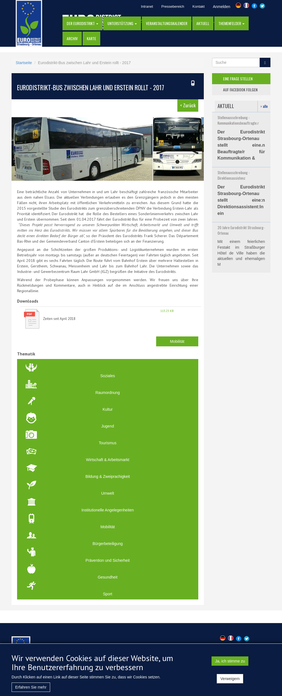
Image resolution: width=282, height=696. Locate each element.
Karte (91, 38)
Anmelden (221, 6)
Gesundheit (108, 577)
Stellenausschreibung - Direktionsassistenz (234, 175)
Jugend (107, 426)
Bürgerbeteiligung (108, 543)
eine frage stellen (238, 78)
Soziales (107, 376)
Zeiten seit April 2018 (59, 318)
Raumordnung (107, 392)
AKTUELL (202, 23)
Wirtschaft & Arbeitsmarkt (107, 459)
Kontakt (198, 6)
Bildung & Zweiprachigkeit (107, 476)
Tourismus (107, 443)
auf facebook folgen (240, 89)
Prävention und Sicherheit (108, 560)
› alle (264, 106)
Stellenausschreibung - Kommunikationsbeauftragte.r (238, 120)
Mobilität (177, 341)
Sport (107, 594)
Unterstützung (122, 23)
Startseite (24, 63)
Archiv (72, 38)
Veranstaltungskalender (166, 23)
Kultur (107, 409)
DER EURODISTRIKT (82, 23)
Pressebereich (172, 6)
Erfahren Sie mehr (31, 690)
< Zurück (188, 105)
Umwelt (107, 493)
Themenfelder (231, 23)
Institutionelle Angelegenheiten (108, 510)
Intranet (147, 6)
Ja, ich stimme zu (230, 664)
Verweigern (230, 681)
